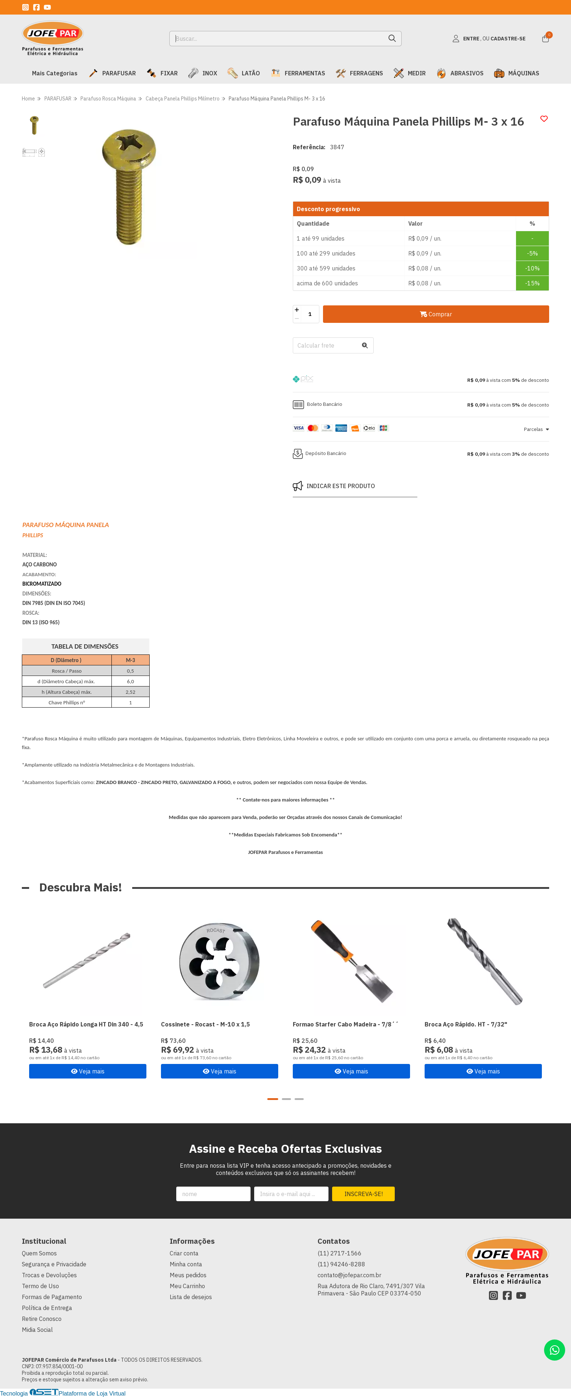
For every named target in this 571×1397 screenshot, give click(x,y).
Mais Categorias (55, 73)
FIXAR (162, 73)
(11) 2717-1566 (340, 1253)
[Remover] (297, 318)
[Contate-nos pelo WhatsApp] (554, 1350)
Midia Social (37, 1329)
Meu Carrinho (187, 1286)
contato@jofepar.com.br (349, 1275)
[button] (421, 380)
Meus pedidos (188, 1275)
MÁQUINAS (516, 73)
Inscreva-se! (363, 1194)
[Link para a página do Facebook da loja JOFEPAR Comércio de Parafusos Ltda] (36, 7)
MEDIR (409, 73)
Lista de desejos (191, 1297)
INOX (202, 73)
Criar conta (184, 1253)
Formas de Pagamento (52, 1297)
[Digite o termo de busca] (276, 38)
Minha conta (186, 1264)
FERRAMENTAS (297, 73)
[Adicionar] (297, 309)
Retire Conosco (42, 1318)
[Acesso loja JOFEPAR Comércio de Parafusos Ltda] (489, 38)
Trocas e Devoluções (49, 1275)
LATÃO (243, 73)
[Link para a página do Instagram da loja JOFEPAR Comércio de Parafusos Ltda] (25, 7)
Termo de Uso (40, 1286)
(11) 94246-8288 (341, 1264)
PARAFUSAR (112, 73)
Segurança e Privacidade (54, 1264)
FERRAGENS (359, 73)
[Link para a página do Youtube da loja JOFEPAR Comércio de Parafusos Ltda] (47, 7)
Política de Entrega (47, 1307)
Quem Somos (39, 1253)
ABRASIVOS (460, 73)
